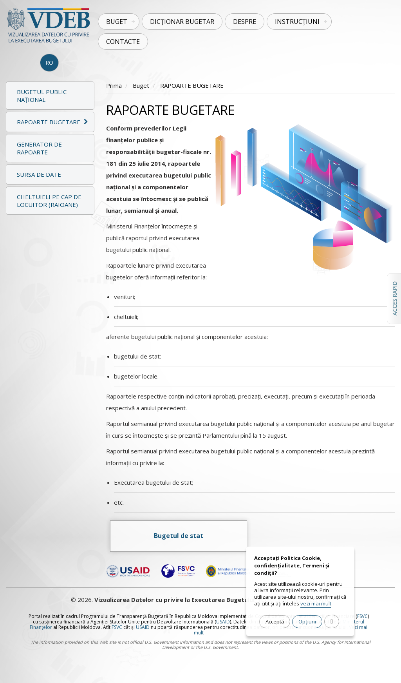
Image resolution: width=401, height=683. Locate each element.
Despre (244, 21)
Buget (116, 21)
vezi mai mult (315, 603)
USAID (223, 621)
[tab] (50, 121)
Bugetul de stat (178, 535)
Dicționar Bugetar (182, 21)
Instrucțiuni (297, 21)
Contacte (123, 41)
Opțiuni (307, 621)
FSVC (362, 616)
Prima (114, 85)
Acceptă (275, 621)
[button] (50, 122)
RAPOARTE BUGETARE (192, 85)
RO (49, 62)
